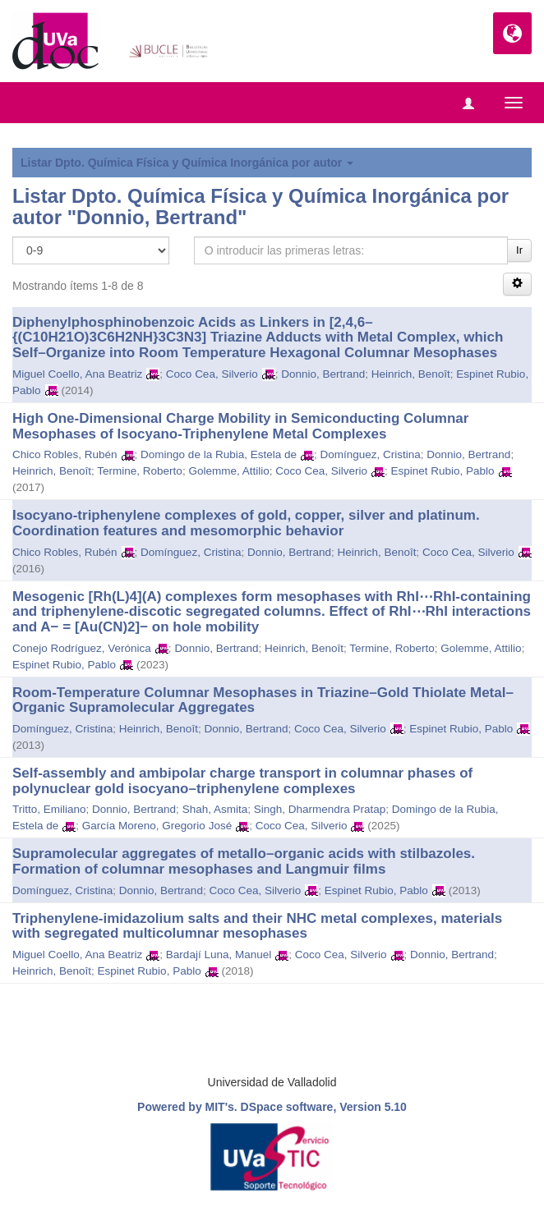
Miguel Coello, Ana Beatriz (77, 374)
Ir (519, 250)
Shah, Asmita (215, 809)
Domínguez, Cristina (370, 454)
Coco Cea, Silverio (212, 374)
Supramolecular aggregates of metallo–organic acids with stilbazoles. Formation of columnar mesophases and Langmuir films (243, 861)
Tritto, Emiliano (49, 809)
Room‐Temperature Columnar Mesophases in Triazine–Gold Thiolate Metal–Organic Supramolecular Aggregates (263, 700)
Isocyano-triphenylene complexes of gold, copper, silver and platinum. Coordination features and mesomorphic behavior (246, 523)
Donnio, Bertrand (323, 374)
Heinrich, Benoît (410, 374)
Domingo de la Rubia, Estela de (219, 454)
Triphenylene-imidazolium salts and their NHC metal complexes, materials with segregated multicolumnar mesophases (257, 926)
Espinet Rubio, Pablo (443, 471)
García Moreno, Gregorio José (157, 825)
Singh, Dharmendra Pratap (320, 809)
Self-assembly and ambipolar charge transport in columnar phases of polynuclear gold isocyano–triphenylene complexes (242, 780)
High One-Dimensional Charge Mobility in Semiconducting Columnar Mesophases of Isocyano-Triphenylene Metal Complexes (240, 426)
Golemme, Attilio (228, 471)
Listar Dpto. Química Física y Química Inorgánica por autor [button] (187, 162)
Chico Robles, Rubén (65, 454)
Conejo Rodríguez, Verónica (81, 648)
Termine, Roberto (139, 471)
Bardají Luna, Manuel (218, 954)
